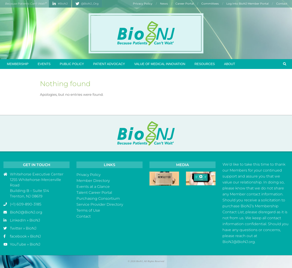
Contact (83, 216)
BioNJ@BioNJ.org (26, 212)
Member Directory (93, 180)
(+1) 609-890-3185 (25, 204)
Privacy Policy (88, 174)
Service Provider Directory (99, 204)
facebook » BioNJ (25, 236)
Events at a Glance (93, 186)
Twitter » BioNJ (23, 228)
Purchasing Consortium (98, 198)
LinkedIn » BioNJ (25, 220)
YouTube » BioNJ (25, 244)
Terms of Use (88, 210)
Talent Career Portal (94, 192)
